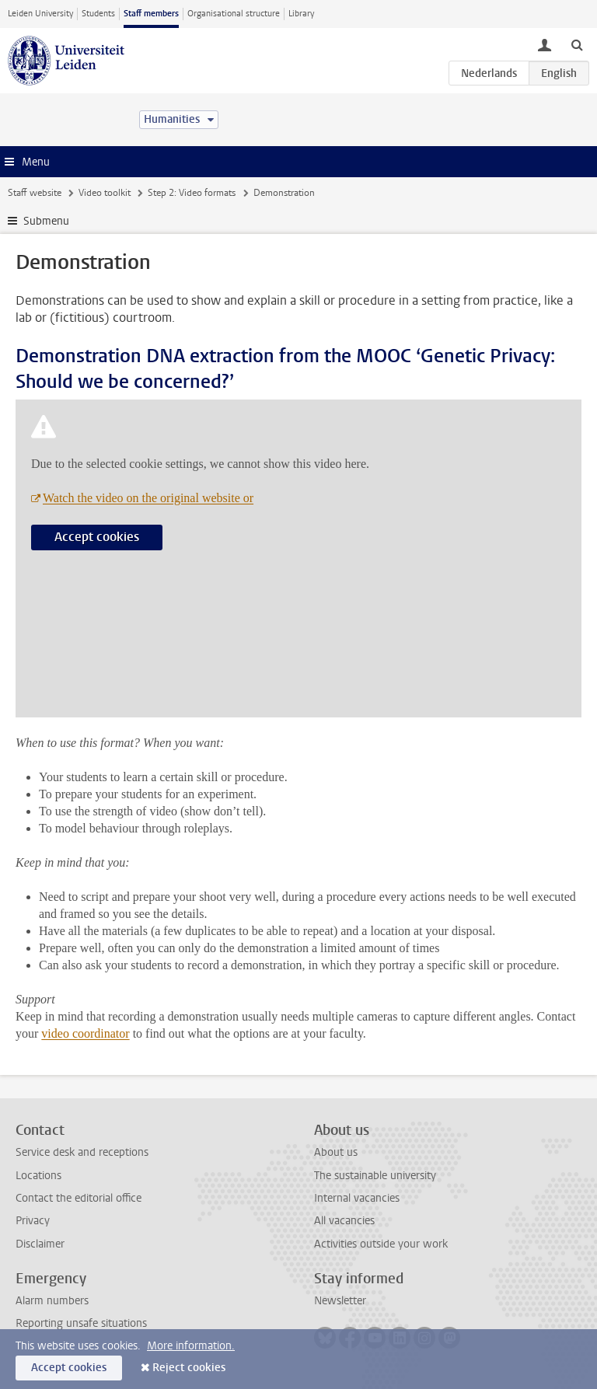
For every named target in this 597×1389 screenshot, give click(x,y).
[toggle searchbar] (576, 44)
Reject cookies (188, 1367)
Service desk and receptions (82, 1152)
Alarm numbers (52, 1300)
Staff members (151, 13)
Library (301, 13)
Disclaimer (40, 1244)
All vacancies (344, 1220)
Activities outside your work (381, 1244)
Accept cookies (96, 537)
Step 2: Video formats (192, 193)
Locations (38, 1175)
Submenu (46, 221)
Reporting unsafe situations (81, 1323)
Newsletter (340, 1300)
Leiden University (40, 13)
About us (336, 1152)
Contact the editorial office (78, 1198)
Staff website (34, 193)
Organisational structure (233, 13)
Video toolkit (105, 193)
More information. (191, 1345)
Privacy (33, 1220)
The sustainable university (375, 1175)
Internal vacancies (357, 1198)
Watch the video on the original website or (148, 497)
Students (98, 13)
